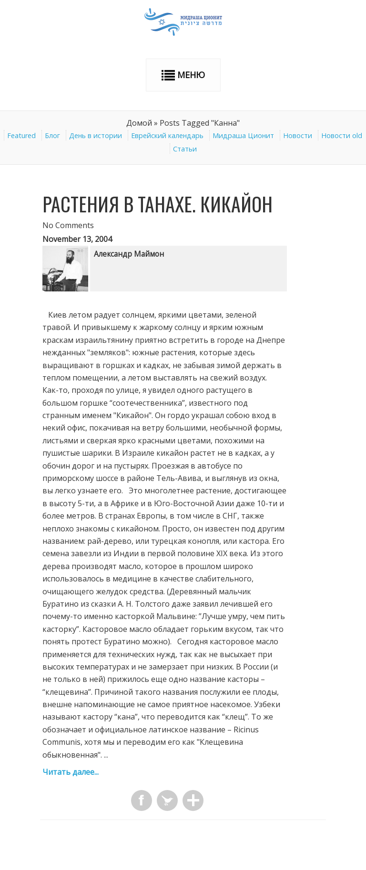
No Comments (68, 225)
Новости (297, 135)
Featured (21, 135)
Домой (139, 123)
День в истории (95, 135)
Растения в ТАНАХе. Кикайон (157, 204)
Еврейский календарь (167, 135)
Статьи (185, 148)
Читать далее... (70, 772)
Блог (52, 135)
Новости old (341, 135)
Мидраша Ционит (243, 135)
